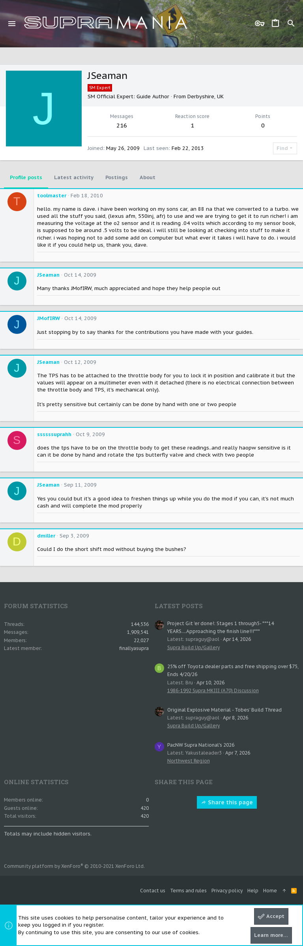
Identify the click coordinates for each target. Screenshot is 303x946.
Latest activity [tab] (74, 177)
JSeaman (48, 275)
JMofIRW (48, 318)
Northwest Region (188, 761)
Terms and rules (188, 891)
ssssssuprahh (54, 434)
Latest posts (179, 606)
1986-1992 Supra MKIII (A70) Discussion (213, 690)
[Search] (291, 23)
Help (252, 891)
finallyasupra (134, 648)
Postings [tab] (116, 177)
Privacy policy (227, 891)
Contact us (152, 891)
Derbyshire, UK (205, 96)
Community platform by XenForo (74, 866)
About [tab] (147, 177)
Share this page (227, 802)
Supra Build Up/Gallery (193, 647)
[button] (12, 23)
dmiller (46, 535)
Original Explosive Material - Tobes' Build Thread (224, 710)
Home (270, 891)
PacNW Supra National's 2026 (200, 745)
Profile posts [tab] (26, 177)
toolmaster (51, 195)
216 (121, 125)
